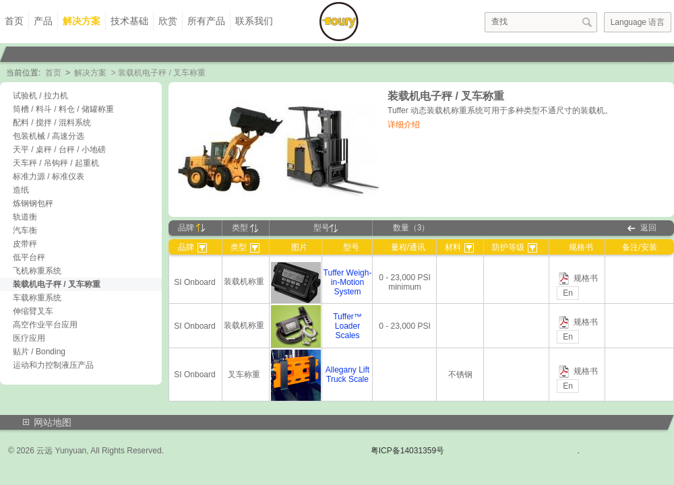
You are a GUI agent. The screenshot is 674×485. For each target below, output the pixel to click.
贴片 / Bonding (39, 351)
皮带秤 (25, 244)
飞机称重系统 (37, 271)
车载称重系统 (37, 297)
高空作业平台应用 (45, 324)
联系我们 (254, 20)
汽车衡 (25, 230)
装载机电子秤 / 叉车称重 (56, 284)
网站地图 (52, 422)
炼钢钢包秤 (33, 203)
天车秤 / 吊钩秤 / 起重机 (56, 163)
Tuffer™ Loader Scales (347, 326)
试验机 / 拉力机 (40, 95)
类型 (245, 227)
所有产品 (206, 20)
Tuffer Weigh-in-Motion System (348, 282)
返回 (648, 227)
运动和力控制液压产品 (53, 365)
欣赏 (167, 20)
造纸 (21, 190)
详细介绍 (404, 124)
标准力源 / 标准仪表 (48, 176)
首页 (14, 20)
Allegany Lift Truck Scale (347, 374)
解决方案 (81, 20)
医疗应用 (29, 338)
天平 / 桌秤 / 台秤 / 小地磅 (59, 149)
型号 (325, 227)
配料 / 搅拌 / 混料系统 (52, 122)
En (568, 293)
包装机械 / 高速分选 (48, 136)
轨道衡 (25, 217)
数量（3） (411, 227)
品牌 (191, 227)
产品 (43, 20)
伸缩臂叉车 (33, 311)
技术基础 (129, 20)
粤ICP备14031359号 (407, 450)
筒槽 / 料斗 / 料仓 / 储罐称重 (63, 109)
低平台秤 (29, 257)
